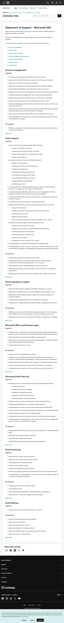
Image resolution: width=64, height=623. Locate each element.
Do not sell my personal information (32, 608)
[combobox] (45, 16)
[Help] (52, 3)
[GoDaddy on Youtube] (19, 599)
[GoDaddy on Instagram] (7, 599)
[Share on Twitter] (19, 550)
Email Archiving (13, 62)
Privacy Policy (31, 605)
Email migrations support (16, 53)
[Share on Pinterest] (23, 550)
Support (3, 564)
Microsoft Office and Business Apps (19, 56)
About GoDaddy (6, 560)
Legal (24, 605)
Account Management (15, 12)
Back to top (8, 133)
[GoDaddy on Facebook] (2, 599)
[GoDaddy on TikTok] (11, 599)
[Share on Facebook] (11, 550)
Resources (4, 568)
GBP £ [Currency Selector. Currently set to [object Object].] (60, 595)
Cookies (39, 605)
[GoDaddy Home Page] (8, 587)
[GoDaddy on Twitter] (15, 599)
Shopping (4, 581)
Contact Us (33, 8)
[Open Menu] (3, 2)
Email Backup (13, 65)
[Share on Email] (6, 550)
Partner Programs (6, 573)
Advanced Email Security (16, 59)
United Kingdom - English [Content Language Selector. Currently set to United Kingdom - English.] (10, 595)
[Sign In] (56, 3)
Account (3, 577)
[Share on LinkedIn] (15, 550)
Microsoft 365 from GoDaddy (31, 12)
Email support (13, 50)
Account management (15, 47)
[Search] (59, 15)
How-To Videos (23, 8)
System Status (42, 8)
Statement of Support (24, 31)
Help (15, 8)
